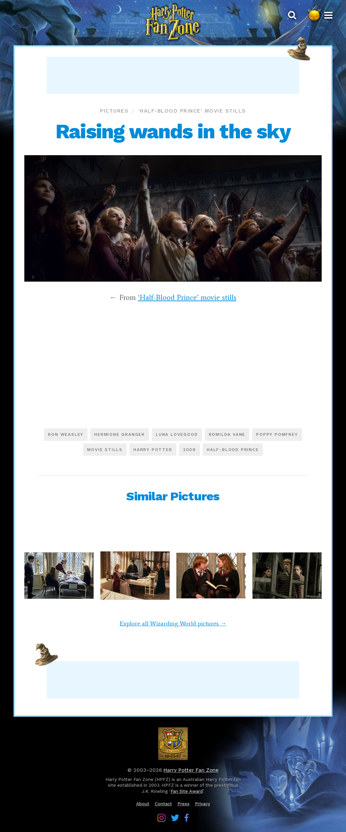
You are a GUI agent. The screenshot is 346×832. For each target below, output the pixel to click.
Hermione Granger (119, 434)
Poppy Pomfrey (277, 434)
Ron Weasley (65, 434)
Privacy (202, 803)
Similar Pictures (172, 496)
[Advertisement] (173, 75)
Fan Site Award (187, 791)
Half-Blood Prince (233, 449)
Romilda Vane (227, 434)
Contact (163, 803)
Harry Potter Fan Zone (191, 770)
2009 (189, 449)
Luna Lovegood (177, 434)
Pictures (114, 111)
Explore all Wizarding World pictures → (173, 623)
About (142, 803)
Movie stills (105, 449)
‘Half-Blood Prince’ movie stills (192, 111)
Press (183, 803)
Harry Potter (152, 449)
